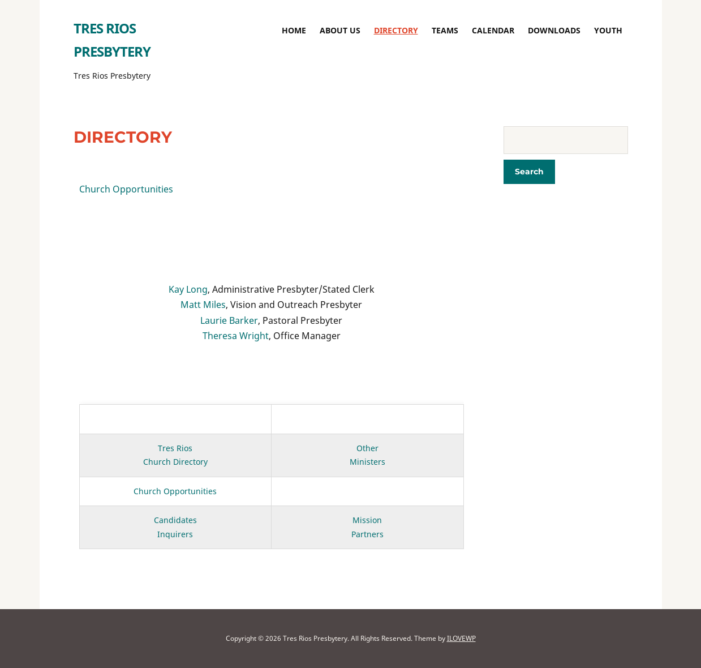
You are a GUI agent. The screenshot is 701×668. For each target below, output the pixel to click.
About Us (340, 30)
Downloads (554, 30)
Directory (396, 30)
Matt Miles (203, 304)
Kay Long (188, 289)
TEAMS (445, 30)
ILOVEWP (461, 638)
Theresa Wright (236, 335)
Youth (608, 30)
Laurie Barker (229, 320)
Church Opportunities (126, 189)
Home (294, 30)
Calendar (493, 30)
